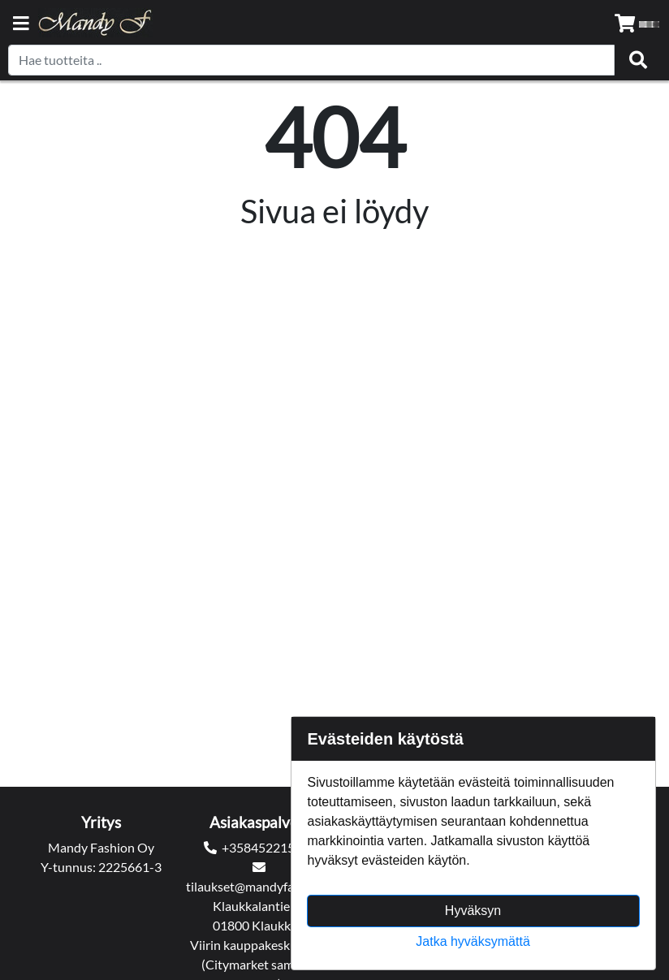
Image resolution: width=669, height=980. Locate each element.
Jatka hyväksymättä (473, 941)
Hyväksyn (473, 910)
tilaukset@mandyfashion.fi (260, 886)
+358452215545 (269, 847)
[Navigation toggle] (21, 25)
